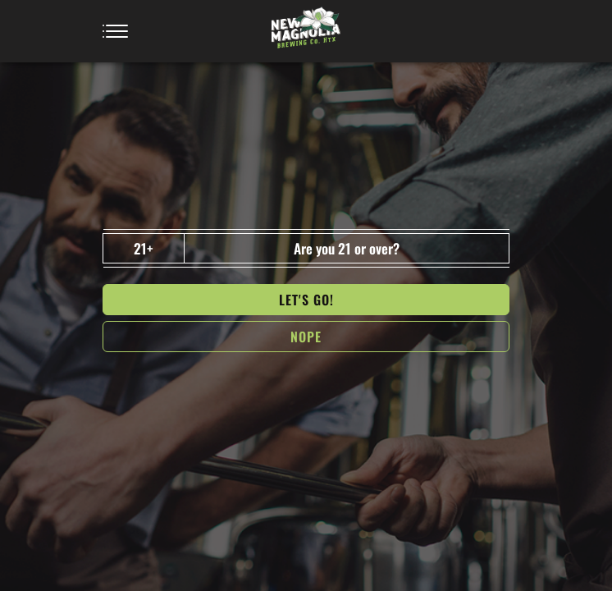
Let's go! (306, 299)
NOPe (306, 336)
